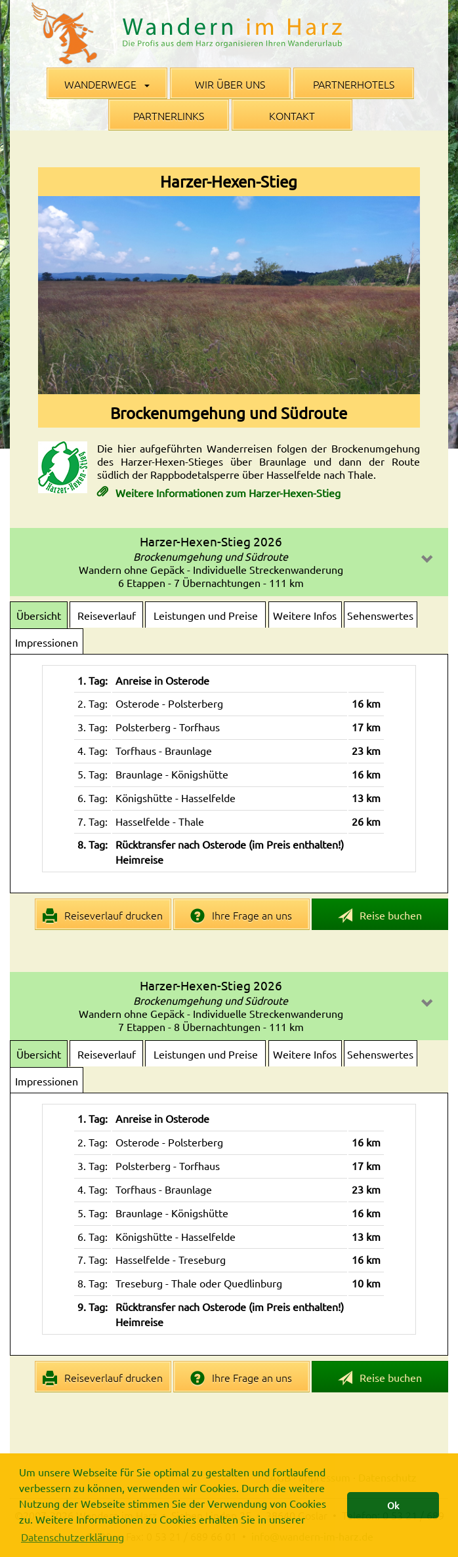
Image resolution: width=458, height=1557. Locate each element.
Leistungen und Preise (206, 615)
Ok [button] (393, 1505)
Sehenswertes (380, 615)
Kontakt (292, 115)
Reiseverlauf (106, 615)
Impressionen (46, 642)
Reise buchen (380, 915)
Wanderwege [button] (107, 84)
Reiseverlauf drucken (103, 915)
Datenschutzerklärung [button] (72, 1536)
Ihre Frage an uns (241, 915)
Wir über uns (230, 84)
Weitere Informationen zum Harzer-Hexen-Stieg (227, 492)
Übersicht (38, 615)
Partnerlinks (168, 115)
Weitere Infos (305, 615)
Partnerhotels (353, 84)
